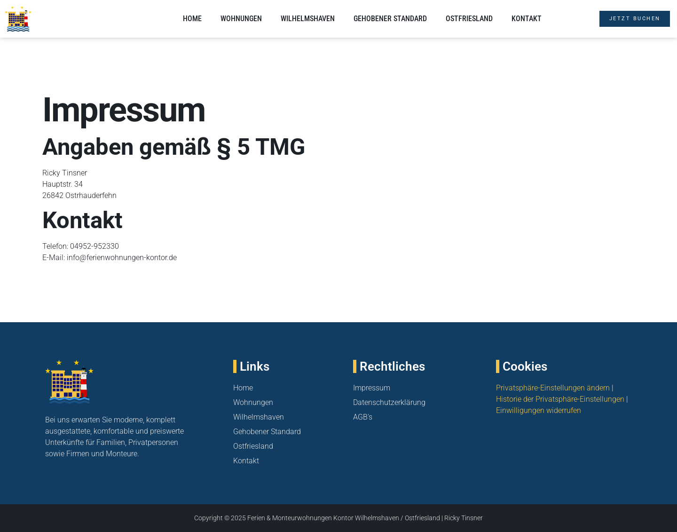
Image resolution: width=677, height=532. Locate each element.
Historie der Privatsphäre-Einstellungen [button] (560, 399)
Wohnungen (241, 18)
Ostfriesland (469, 18)
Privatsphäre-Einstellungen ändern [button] (553, 387)
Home (192, 18)
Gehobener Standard (390, 18)
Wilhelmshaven (308, 18)
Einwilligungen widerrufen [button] (538, 410)
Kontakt (527, 18)
